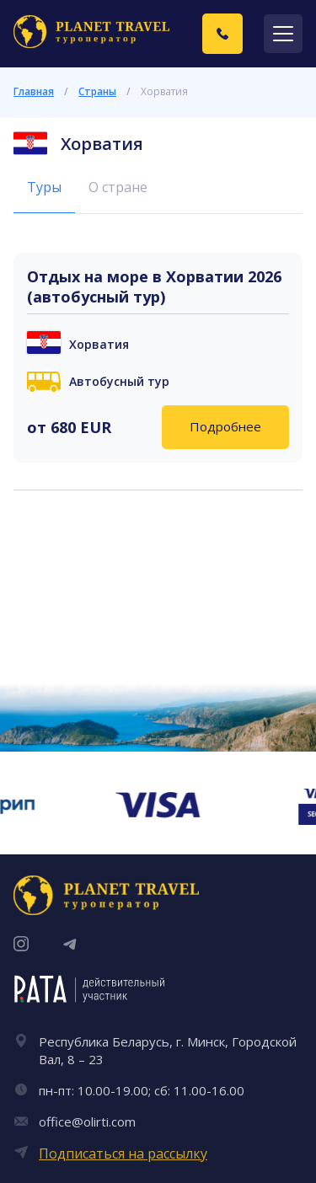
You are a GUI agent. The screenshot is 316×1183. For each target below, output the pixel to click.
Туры (44, 187)
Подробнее (225, 426)
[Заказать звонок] (222, 33)
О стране (117, 187)
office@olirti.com (87, 1121)
